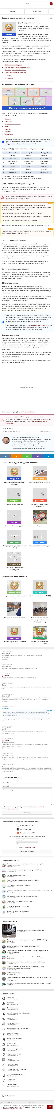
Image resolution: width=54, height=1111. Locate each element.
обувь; (9, 75)
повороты (8, 129)
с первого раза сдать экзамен (37, 325)
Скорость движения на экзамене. (15, 70)
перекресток (9, 134)
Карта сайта (31, 1102)
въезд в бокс (9, 121)
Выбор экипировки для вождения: (16, 72)
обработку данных (30, 847)
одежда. (10, 78)
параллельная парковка (12, 124)
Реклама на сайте (6, 1102)
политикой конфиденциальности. (13, 1109)
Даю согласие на (26, 847)
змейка (7, 126)
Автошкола (48, 431)
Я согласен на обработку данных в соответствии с (24, 808)
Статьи (12, 11)
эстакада (8, 119)
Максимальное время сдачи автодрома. (18, 67)
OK (50, 1107)
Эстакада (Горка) (29, 412)
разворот (7, 131)
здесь (18, 769)
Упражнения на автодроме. (13, 65)
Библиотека (36, 11)
